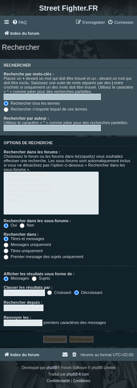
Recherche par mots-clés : (29, 74)
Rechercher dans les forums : (32, 152)
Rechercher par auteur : (26, 118)
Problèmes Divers (51, 180)
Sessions (51, 195)
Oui (10, 225)
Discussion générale (51, 175)
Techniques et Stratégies (51, 185)
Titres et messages (24, 238)
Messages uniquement (27, 244)
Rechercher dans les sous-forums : (37, 221)
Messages (16, 278)
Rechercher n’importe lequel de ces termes (45, 109)
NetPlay (51, 201)
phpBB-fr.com (78, 374)
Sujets (41, 278)
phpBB (51, 368)
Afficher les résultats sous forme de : (39, 274)
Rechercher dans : (21, 234)
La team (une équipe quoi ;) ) (51, 190)
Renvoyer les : (17, 317)
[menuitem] (19, 22)
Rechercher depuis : (23, 302)
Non (27, 225)
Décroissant (88, 292)
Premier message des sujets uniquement (43, 256)
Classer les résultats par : (28, 287)
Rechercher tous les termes (32, 103)
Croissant (59, 292)
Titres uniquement (23, 251)
